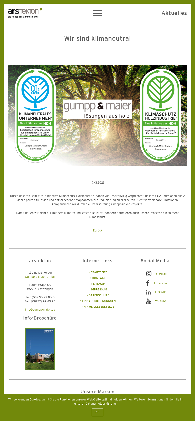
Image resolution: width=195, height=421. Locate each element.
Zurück (97, 230)
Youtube (160, 301)
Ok (97, 412)
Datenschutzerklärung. (101, 403)
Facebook (160, 283)
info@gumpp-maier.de (40, 309)
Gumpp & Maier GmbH (40, 276)
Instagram (161, 273)
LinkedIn (160, 292)
